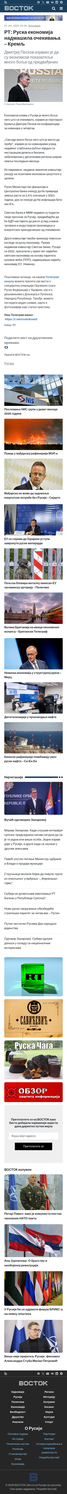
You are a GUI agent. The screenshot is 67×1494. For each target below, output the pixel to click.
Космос (49, 1406)
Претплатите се (33, 1146)
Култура (49, 1417)
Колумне (49, 1401)
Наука (49, 1412)
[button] (61, 8)
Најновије (17, 1391)
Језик (17, 1459)
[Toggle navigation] (60, 8)
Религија (18, 1449)
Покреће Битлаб (49, 1457)
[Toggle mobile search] (54, 8)
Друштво (18, 1417)
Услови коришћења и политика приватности (49, 1448)
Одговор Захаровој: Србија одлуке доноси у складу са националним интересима (28, 943)
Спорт (49, 1422)
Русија (9, 363)
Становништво (18, 1454)
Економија (34, 25)
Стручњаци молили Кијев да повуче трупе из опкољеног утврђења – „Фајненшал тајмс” (33, 878)
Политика (17, 1401)
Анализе (17, 1422)
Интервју (49, 1396)
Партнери (49, 1433)
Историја (17, 1439)
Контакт (49, 1439)
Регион (49, 1391)
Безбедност (18, 1412)
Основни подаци (18, 1433)
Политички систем (18, 1444)
